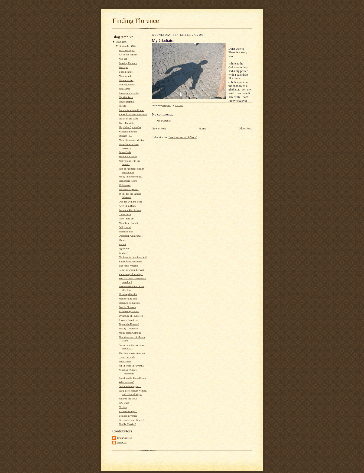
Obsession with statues (131, 235)
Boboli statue (126, 71)
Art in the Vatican (128, 54)
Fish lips (123, 67)
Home (202, 128)
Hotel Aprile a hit (128, 294)
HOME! (123, 105)
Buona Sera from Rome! (131, 110)
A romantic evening (129, 93)
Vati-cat (123, 58)
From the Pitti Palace (130, 210)
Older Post (245, 128)
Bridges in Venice (128, 415)
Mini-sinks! (125, 361)
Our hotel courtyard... (130, 386)
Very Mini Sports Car (130, 127)
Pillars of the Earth (128, 118)
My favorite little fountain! (133, 257)
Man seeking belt (128, 298)
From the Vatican (128, 156)
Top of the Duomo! (129, 324)
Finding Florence (135, 20)
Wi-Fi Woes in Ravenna (131, 365)
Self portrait (125, 227)
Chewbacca (125, 214)
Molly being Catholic (130, 332)
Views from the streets (130, 261)
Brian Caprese (124, 437)
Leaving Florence (128, 63)
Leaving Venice (127, 84)
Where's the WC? (128, 398)
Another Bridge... (128, 411)
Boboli (122, 244)
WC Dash (124, 402)
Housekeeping (126, 101)
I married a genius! (129, 189)
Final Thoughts (127, 50)
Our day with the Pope (130, 201)
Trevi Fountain (126, 123)
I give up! (124, 248)
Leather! (123, 252)
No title (123, 407)
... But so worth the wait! (132, 269)
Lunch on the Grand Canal (132, 377)
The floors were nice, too (132, 352)
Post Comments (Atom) (183, 137)
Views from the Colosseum (133, 114)
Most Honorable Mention (132, 139)
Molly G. (122, 442)
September (125, 46)
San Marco (124, 88)
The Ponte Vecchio (128, 265)
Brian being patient (129, 311)
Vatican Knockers (128, 131)
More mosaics (126, 80)
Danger (123, 239)
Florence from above (129, 302)
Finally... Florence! (129, 328)
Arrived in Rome (127, 205)
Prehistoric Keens (128, 180)
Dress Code (125, 152)
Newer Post (159, 128)
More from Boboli (128, 223)
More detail (125, 75)
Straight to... (125, 135)
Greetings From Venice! (131, 419)
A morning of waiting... (131, 274)
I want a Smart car (128, 320)
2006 (119, 41)
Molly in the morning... (131, 176)
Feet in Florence (127, 307)
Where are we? (126, 382)
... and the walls (127, 357)
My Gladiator (126, 97)
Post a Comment (163, 120)
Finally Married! (127, 424)
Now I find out (126, 218)
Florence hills (126, 231)
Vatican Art (125, 185)
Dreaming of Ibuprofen (131, 315)
